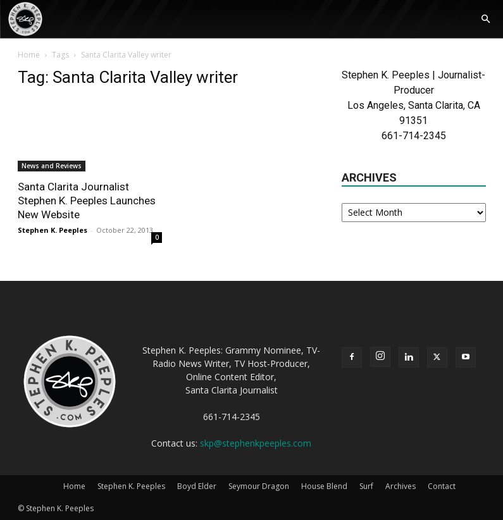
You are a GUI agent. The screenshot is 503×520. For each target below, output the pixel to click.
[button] (485, 19)
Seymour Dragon (258, 486)
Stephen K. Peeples (52, 230)
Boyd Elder (196, 486)
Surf (366, 486)
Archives (400, 486)
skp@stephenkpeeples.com (255, 443)
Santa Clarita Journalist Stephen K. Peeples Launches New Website (87, 200)
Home (29, 54)
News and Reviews (52, 165)
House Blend (324, 486)
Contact (442, 486)
